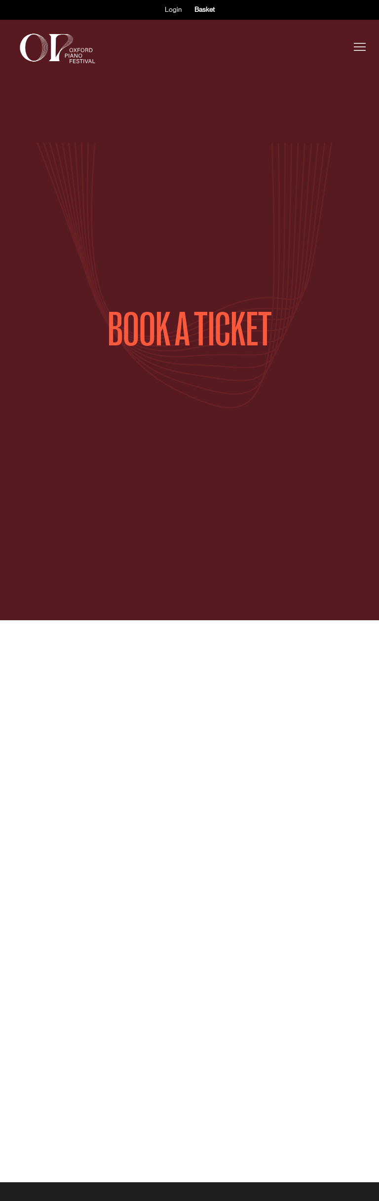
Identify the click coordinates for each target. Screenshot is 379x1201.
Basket (204, 9)
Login (173, 9)
